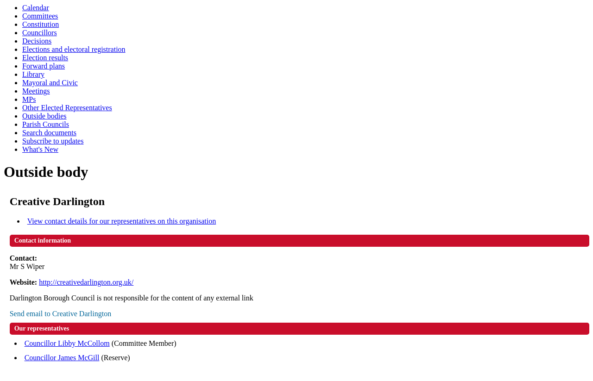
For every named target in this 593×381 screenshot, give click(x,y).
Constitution (40, 24)
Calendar (35, 8)
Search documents (49, 133)
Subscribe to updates (52, 141)
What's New (40, 149)
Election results (45, 58)
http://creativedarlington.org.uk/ (86, 282)
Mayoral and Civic (50, 83)
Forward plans (43, 66)
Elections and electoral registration (74, 49)
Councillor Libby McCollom (67, 343)
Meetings (36, 91)
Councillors (39, 33)
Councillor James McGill (62, 358)
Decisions (36, 41)
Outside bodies (44, 116)
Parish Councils (45, 124)
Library (33, 74)
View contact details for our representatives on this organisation (121, 221)
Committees (40, 16)
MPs (29, 99)
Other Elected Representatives (67, 108)
